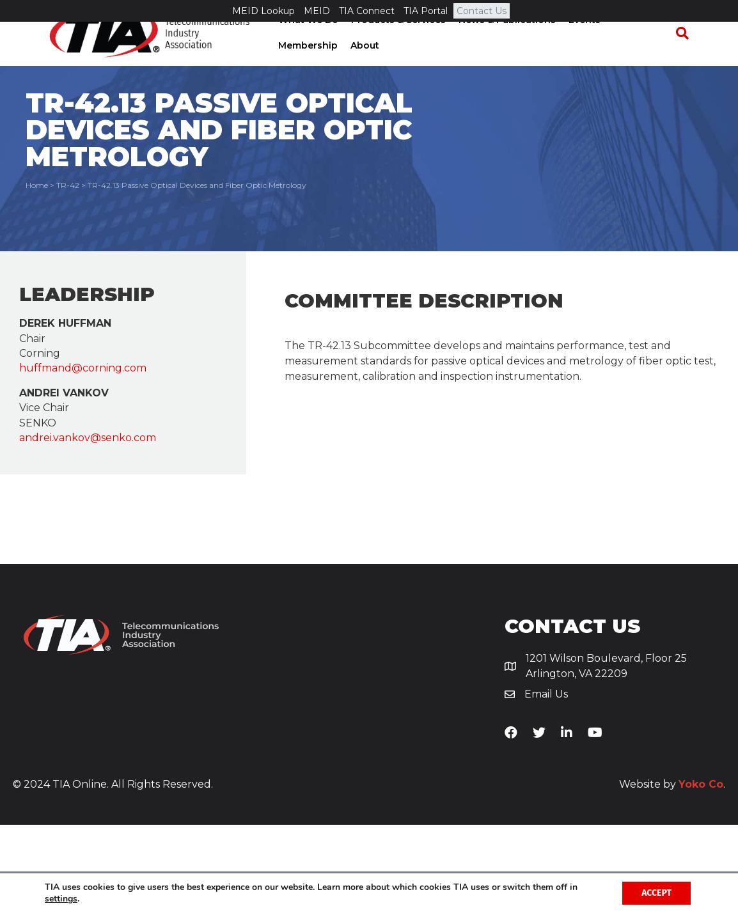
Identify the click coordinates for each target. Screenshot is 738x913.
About (288, 67)
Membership (639, 41)
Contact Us (481, 11)
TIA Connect (367, 11)
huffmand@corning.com (82, 455)
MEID (317, 11)
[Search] (688, 55)
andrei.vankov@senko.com (87, 525)
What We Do (304, 41)
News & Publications (503, 41)
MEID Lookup (263, 11)
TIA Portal (426, 11)
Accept (656, 892)
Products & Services (394, 41)
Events (581, 41)
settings (61, 899)
